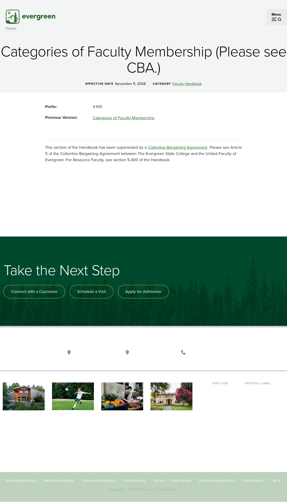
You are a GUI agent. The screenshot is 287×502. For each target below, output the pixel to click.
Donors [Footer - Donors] (218, 442)
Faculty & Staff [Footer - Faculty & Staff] (223, 435)
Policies (11, 28)
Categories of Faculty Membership (123, 118)
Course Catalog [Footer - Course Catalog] (257, 427)
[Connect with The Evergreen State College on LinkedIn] (271, 351)
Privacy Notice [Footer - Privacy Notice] (253, 480)
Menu (276, 14)
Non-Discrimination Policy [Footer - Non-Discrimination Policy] (217, 480)
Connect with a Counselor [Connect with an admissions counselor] (34, 292)
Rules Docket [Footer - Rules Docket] (181, 480)
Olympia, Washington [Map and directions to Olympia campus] (96, 351)
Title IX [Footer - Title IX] (276, 480)
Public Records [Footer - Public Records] (134, 480)
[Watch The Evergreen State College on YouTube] (252, 351)
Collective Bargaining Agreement (177, 147)
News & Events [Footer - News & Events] (257, 449)
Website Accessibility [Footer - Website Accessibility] (59, 480)
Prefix (50, 107)
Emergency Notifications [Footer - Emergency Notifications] (99, 480)
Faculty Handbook (187, 84)
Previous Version (60, 117)
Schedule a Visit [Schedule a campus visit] (92, 292)
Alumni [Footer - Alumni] (218, 449)
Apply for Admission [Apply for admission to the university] (144, 292)
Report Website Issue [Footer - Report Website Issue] (21, 480)
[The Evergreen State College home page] (30, 352)
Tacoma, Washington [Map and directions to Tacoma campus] (154, 351)
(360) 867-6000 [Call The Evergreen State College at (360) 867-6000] (205, 351)
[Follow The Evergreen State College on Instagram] (262, 351)
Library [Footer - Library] (250, 390)
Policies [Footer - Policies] (158, 480)
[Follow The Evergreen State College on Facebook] (243, 351)
